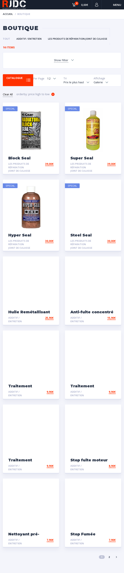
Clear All (8, 94)
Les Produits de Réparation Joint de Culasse (77, 38)
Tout (6, 38)
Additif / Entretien (29, 38)
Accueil (8, 14)
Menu (117, 5)
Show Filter (61, 60)
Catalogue (15, 78)
